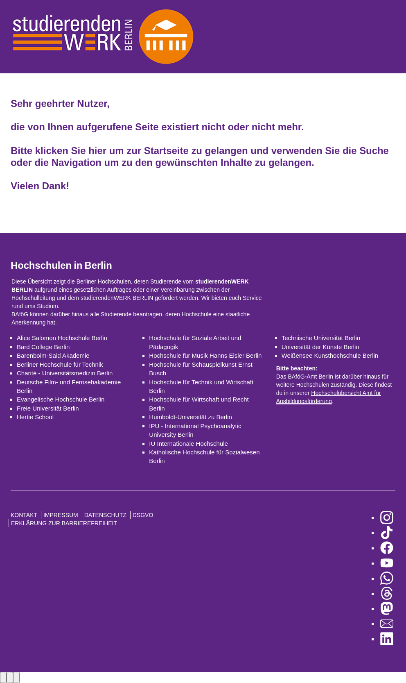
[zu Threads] (386, 593)
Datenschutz (105, 515)
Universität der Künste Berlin (320, 346)
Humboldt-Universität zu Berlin (190, 416)
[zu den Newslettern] (386, 623)
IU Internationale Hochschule (188, 443)
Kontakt (24, 515)
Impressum (60, 515)
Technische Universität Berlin (321, 337)
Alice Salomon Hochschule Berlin (62, 337)
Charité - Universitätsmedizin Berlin (65, 373)
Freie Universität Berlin (48, 408)
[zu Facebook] (386, 548)
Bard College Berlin (43, 346)
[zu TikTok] (386, 532)
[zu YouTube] (386, 563)
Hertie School (35, 416)
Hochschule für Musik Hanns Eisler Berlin (205, 355)
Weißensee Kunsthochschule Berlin (330, 355)
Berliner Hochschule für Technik (60, 364)
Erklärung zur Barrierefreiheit (64, 523)
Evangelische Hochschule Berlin (60, 399)
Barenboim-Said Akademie (53, 355)
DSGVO (143, 515)
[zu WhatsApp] (386, 578)
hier (97, 150)
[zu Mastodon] (386, 608)
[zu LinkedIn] (386, 638)
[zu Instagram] (386, 517)
